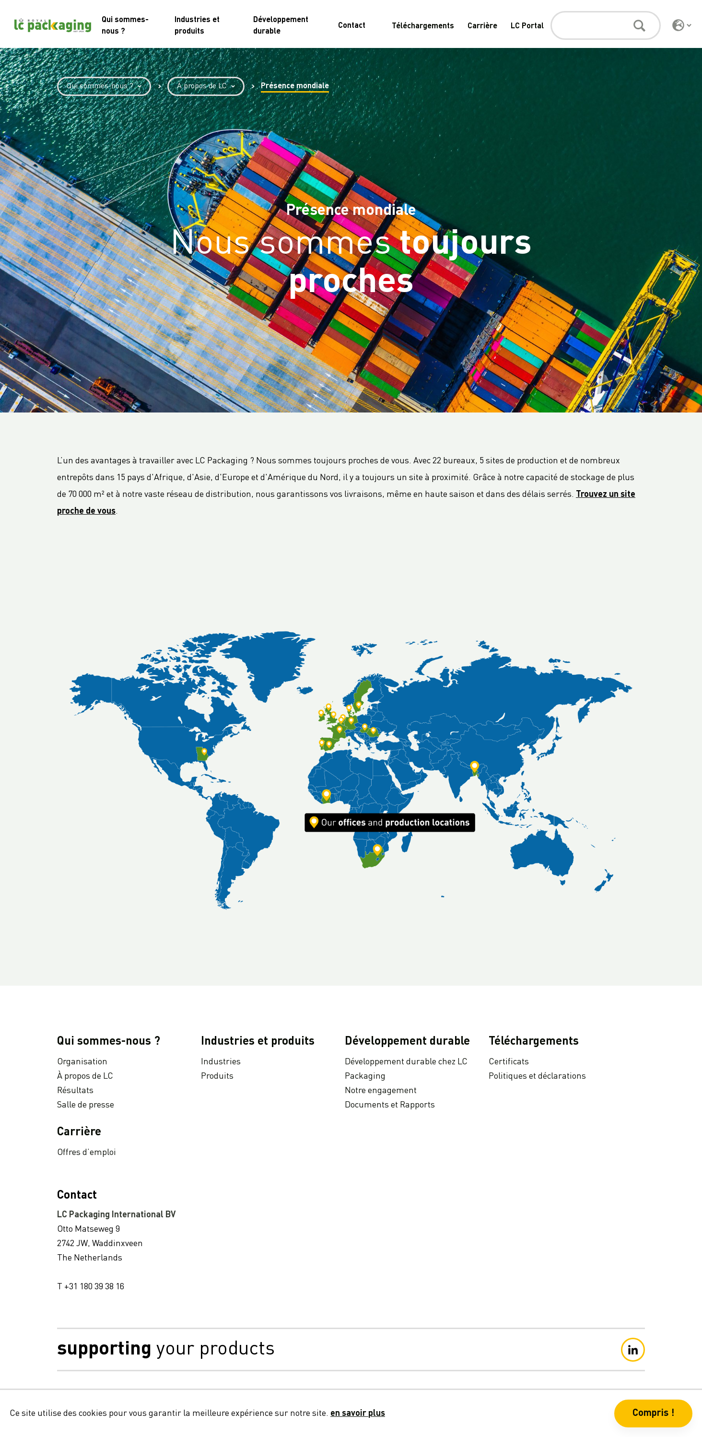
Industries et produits (258, 1042)
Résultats (75, 1090)
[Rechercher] (605, 25)
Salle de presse (85, 1105)
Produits (217, 1076)
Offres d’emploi (86, 1152)
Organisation (82, 1062)
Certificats (509, 1062)
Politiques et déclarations (537, 1076)
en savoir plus (357, 1413)
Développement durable (407, 1042)
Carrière (482, 26)
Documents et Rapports (390, 1105)
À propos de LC (211, 86)
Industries (221, 1062)
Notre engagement (381, 1090)
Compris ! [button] (653, 1413)
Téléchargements (423, 26)
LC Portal (527, 26)
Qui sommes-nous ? (109, 86)
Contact (351, 26)
